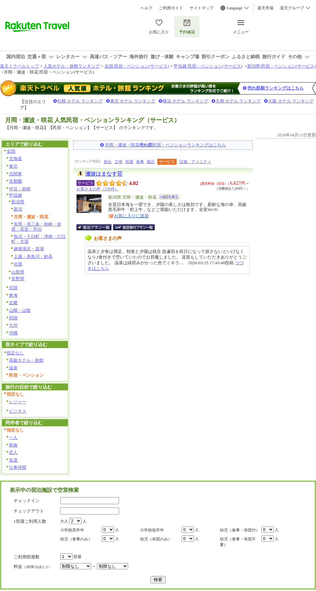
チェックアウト (29, 510)
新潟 (18, 209)
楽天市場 (265, 8)
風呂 (151, 161)
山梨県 (17, 272)
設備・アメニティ (195, 161)
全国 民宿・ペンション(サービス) (136, 66)
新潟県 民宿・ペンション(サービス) (281, 66)
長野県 (17, 278)
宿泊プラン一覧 (97, 227)
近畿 (13, 302)
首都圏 (15, 181)
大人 (64, 521)
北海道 (15, 158)
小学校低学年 (152, 530)
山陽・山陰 (20, 310)
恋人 (13, 452)
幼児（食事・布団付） (240, 530)
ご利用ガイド (171, 8)
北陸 (13, 287)
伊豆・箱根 (20, 188)
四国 (13, 317)
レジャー (17, 401)
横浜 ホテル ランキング (185, 100)
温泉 (13, 367)
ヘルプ (146, 8)
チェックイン (27, 500)
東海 (13, 295)
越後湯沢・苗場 (29, 248)
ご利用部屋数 (27, 556)
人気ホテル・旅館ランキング (72, 66)
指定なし (15, 352)
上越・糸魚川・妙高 (33, 256)
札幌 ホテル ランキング (80, 100)
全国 (11, 151)
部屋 (129, 161)
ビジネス (17, 411)
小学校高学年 (72, 530)
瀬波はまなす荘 (103, 174)
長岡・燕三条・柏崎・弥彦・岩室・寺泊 (36, 227)
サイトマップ (202, 8)
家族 (13, 445)
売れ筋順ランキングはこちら (275, 88)
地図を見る (169, 196)
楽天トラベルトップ (19, 66)
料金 (33, 566)
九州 (13, 325)
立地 (118, 161)
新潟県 (17, 201)
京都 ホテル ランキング (238, 100)
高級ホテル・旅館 (26, 360)
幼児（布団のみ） (156, 539)
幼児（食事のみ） (76, 539)
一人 (13, 437)
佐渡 (18, 264)
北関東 (15, 173)
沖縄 (13, 332)
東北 (13, 166)
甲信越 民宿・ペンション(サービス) (208, 66)
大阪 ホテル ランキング (291, 100)
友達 (13, 460)
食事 (140, 161)
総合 (108, 161)
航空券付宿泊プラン (134, 227)
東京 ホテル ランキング (133, 100)
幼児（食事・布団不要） (238, 542)
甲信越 (15, 195)
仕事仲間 (17, 467)
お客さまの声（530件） (98, 189)
